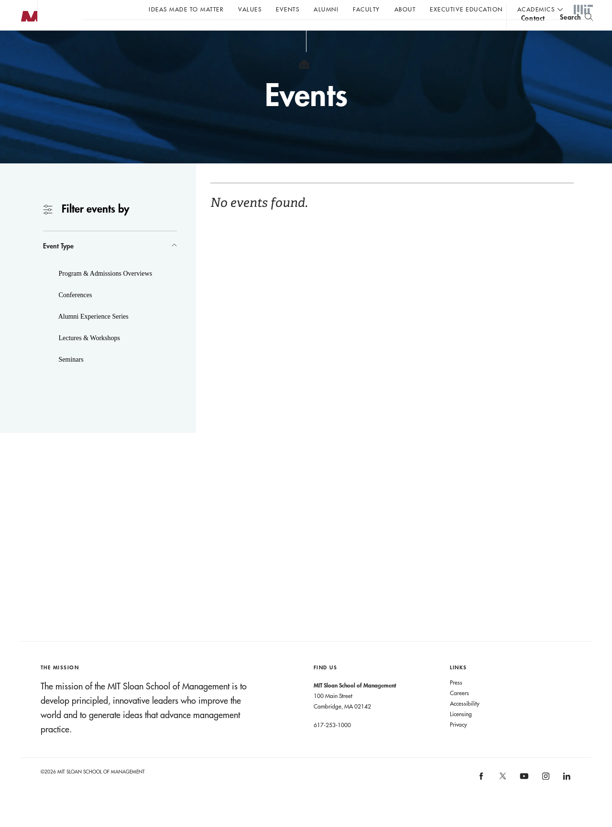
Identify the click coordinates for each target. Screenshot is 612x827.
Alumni (326, 9)
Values (250, 9)
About (405, 9)
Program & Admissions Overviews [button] (104, 292)
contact (533, 35)
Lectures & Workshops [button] (88, 357)
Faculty (366, 9)
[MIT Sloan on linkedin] (566, 799)
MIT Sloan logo (24, 47)
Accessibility (465, 722)
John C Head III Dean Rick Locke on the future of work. (265, 34)
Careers (459, 712)
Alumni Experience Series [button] (93, 335)
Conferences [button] (74, 314)
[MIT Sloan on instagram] (544, 799)
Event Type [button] (58, 264)
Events (287, 9)
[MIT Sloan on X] (502, 798)
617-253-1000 (332, 744)
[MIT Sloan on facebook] (482, 799)
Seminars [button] (70, 378)
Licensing (461, 733)
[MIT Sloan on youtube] (523, 800)
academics (536, 9)
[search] (576, 33)
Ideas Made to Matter (186, 9)
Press (456, 701)
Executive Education (466, 9)
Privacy (458, 743)
